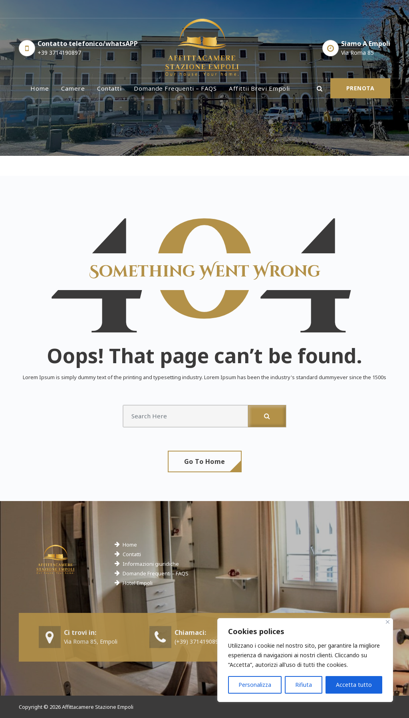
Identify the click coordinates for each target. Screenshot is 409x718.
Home (39, 88)
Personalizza (254, 684)
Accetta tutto (354, 684)
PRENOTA (360, 88)
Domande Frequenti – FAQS (156, 573)
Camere (73, 88)
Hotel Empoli (138, 583)
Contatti (109, 88)
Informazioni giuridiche (151, 563)
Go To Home (204, 461)
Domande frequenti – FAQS (175, 88)
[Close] (387, 622)
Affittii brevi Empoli (259, 88)
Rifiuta (303, 684)
